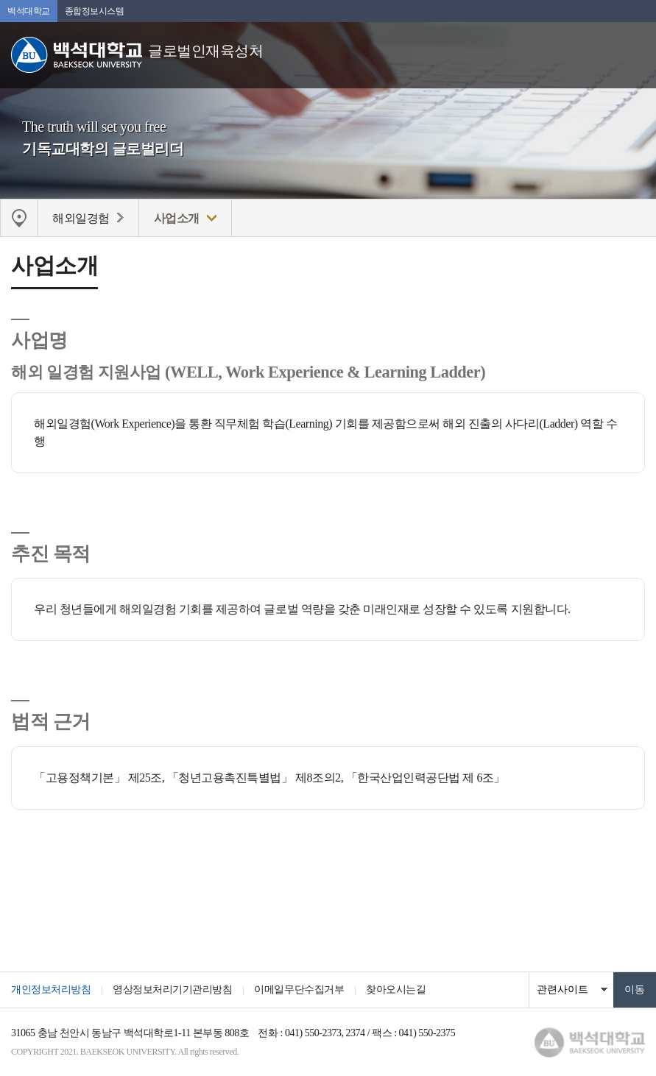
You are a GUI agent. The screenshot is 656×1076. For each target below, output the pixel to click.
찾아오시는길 (396, 989)
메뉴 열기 (634, 48)
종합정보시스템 (94, 11)
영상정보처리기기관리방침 (172, 989)
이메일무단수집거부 (299, 989)
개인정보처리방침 (51, 989)
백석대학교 (28, 11)
